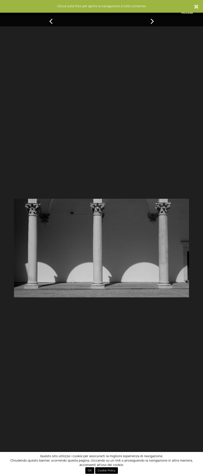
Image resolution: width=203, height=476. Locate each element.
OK (90, 470)
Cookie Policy (107, 470)
